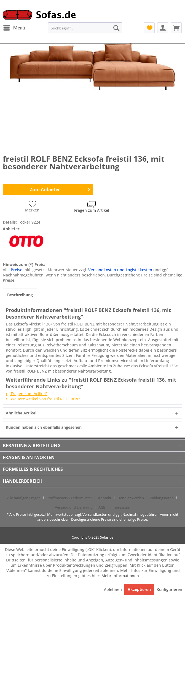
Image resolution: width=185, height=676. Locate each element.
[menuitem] (14, 27)
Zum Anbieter (60, 188)
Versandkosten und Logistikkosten (120, 269)
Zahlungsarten (162, 497)
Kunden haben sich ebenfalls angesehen (44, 427)
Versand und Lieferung (73, 507)
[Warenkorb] (176, 27)
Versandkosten (94, 514)
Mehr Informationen (120, 575)
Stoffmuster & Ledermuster (69, 497)
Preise (16, 269)
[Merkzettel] (149, 27)
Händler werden (130, 497)
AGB (101, 507)
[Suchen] (116, 27)
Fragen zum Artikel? (26, 393)
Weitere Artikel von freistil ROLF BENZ (43, 398)
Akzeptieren (139, 589)
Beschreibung (20, 294)
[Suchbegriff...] (85, 27)
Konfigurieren (169, 589)
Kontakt (104, 497)
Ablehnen (113, 589)
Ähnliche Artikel (21, 413)
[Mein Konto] (162, 27)
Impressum (120, 507)
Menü (14, 27)
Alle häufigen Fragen (24, 497)
